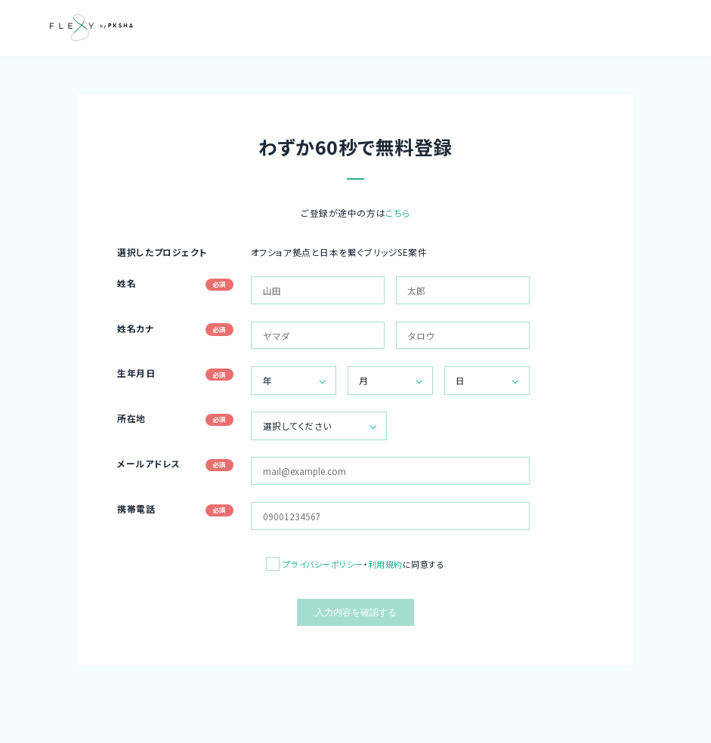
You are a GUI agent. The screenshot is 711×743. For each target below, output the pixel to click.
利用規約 (385, 564)
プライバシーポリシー (323, 564)
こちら (397, 212)
